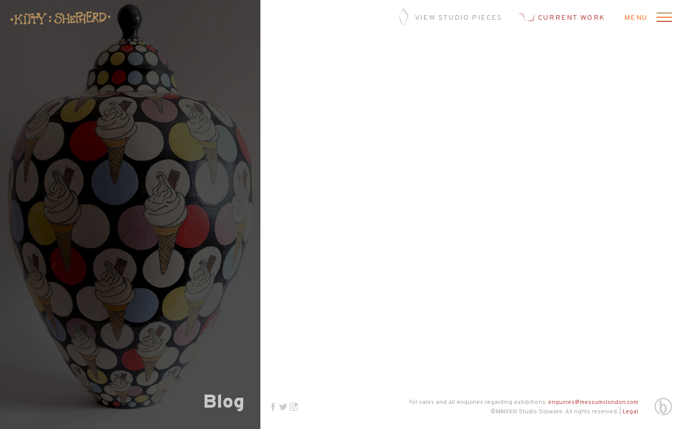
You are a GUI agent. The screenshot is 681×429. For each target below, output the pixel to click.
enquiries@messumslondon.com (593, 402)
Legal (630, 411)
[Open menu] (662, 18)
